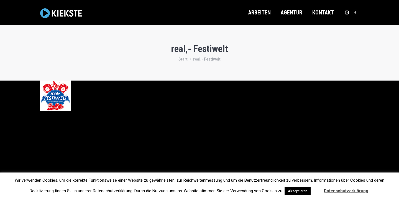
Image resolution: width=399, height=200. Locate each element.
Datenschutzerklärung (346, 190)
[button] (316, 188)
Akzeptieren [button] (297, 191)
